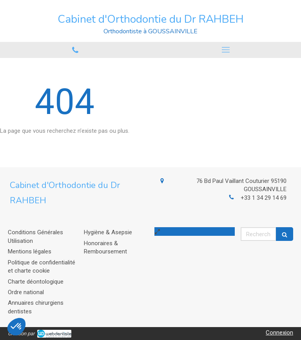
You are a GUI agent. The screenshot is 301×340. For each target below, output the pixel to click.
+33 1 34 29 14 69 (263, 197)
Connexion (279, 332)
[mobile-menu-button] (225, 50)
